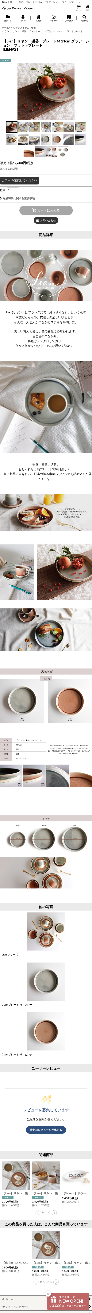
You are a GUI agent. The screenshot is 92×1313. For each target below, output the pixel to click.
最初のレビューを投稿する (46, 1129)
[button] (38, 18)
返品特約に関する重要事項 (17, 198)
